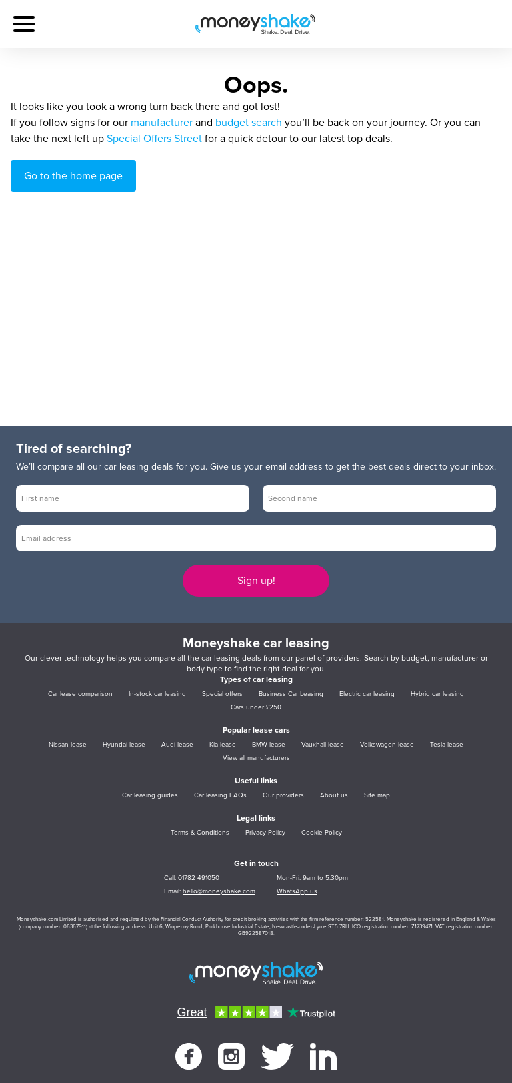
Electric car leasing (367, 694)
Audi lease (177, 745)
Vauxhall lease (322, 745)
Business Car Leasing (291, 694)
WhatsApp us (297, 891)
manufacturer (162, 122)
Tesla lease (446, 745)
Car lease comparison (80, 694)
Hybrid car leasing (437, 694)
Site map (377, 795)
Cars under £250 (256, 707)
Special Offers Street (154, 138)
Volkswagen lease (387, 745)
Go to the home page (73, 175)
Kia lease (222, 745)
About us (334, 795)
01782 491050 (198, 878)
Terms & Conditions (200, 833)
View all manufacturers (256, 758)
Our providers (283, 795)
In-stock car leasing (157, 694)
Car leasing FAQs (220, 795)
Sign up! (256, 580)
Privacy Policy (265, 833)
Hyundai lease (124, 745)
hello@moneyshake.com (219, 891)
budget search (248, 122)
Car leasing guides (150, 795)
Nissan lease (68, 745)
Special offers (222, 694)
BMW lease (268, 745)
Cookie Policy (321, 833)
